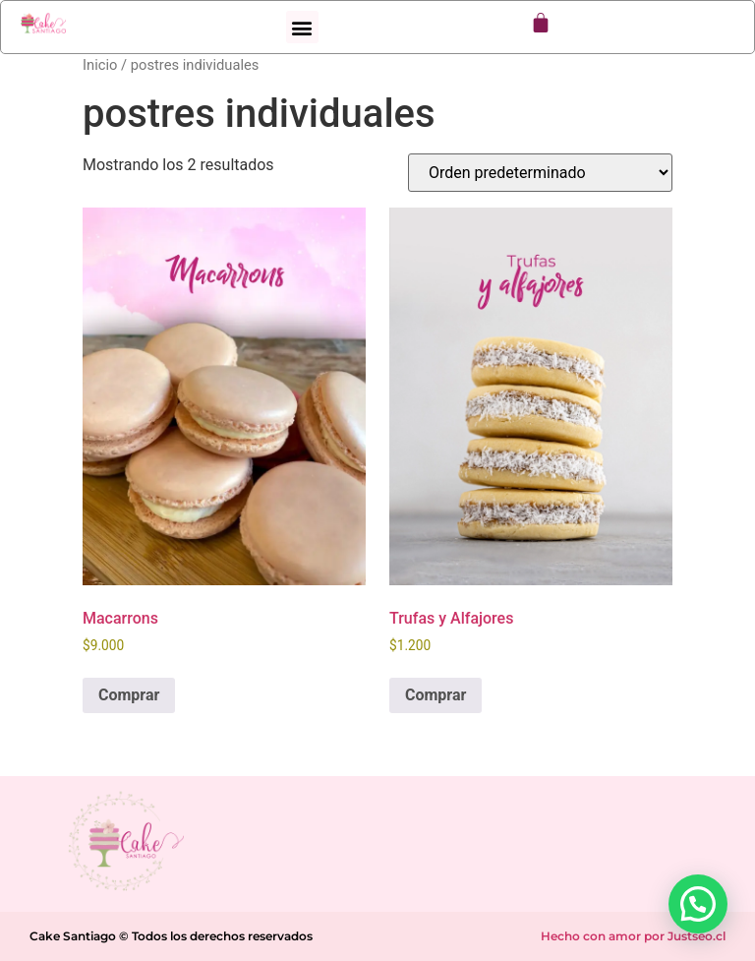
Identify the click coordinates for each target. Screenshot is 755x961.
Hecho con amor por (604, 936)
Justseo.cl (697, 936)
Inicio (100, 65)
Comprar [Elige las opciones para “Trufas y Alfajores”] (435, 695)
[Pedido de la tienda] (540, 172)
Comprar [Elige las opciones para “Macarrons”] (128, 695)
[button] (302, 27)
